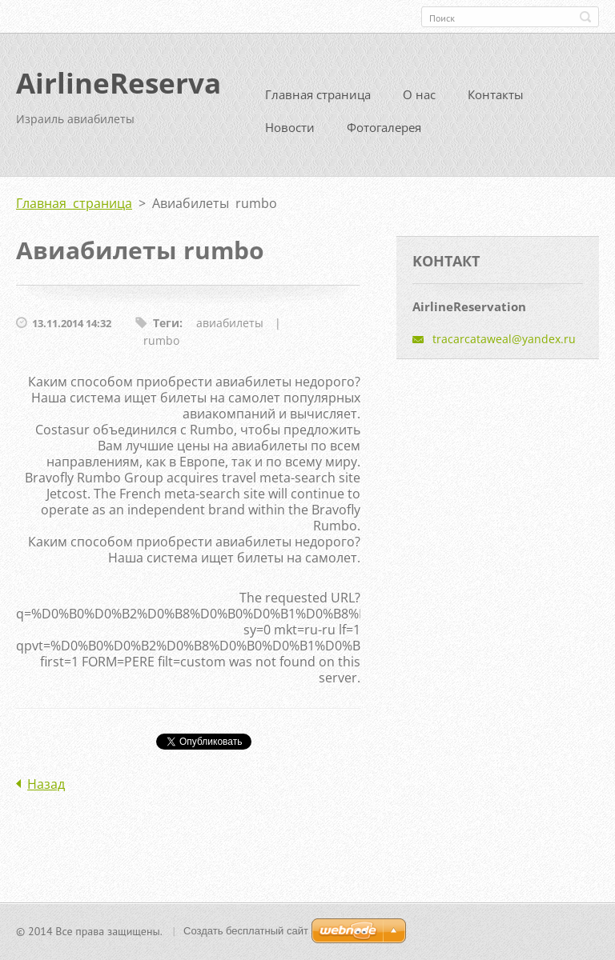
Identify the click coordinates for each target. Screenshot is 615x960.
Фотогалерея (384, 134)
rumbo (161, 346)
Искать (585, 17)
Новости (290, 134)
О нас (419, 101)
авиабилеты (229, 329)
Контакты (496, 101)
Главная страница (318, 101)
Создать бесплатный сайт (245, 932)
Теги (166, 329)
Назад (46, 790)
